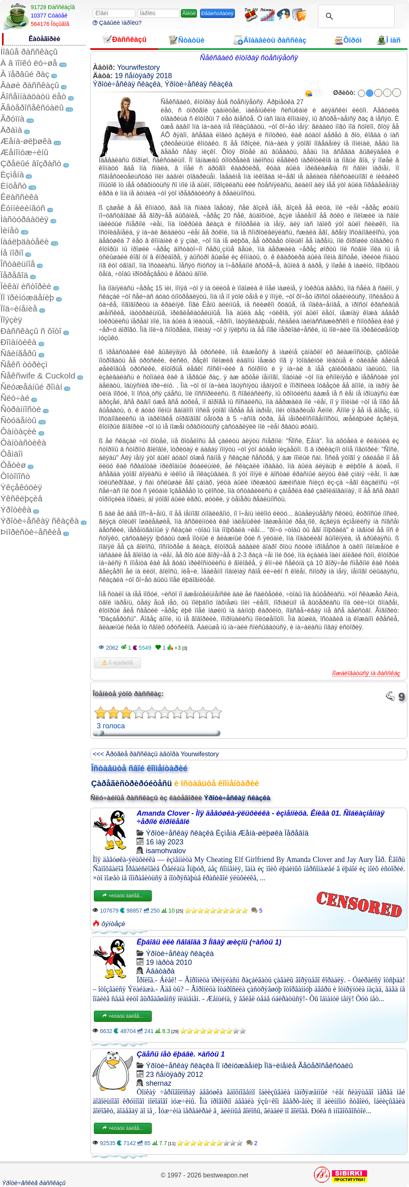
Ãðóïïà (12, 118)
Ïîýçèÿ (11, 319)
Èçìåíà (12, 174)
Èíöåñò (13, 185)
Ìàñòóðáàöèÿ (24, 219)
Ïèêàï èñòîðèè (25, 286)
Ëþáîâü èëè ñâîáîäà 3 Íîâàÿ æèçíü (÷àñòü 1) (209, 942)
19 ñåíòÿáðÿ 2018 (143, 76)
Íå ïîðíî (12, 252)
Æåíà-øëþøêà (26, 141)
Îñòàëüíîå (17, 263)
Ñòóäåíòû (18, 420)
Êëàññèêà (19, 196)
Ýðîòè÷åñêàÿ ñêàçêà (39, 520)
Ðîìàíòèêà (18, 342)
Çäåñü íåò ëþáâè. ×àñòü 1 (181, 1054)
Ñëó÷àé (15, 397)
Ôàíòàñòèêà (23, 442)
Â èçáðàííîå (117, 663)
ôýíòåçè (113, 924)
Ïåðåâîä (14, 275)
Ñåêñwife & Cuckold (37, 375)
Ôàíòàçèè (18, 431)
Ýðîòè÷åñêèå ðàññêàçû (34, 1182)
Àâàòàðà (160, 971)
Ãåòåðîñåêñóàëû (32, 107)
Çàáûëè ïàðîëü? (117, 22)
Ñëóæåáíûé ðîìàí (31, 386)
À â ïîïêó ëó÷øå (28, 62)
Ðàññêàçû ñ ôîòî (31, 330)
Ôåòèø (13, 464)
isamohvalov (166, 851)
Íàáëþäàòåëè (24, 241)
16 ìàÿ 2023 (164, 842)
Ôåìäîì (11, 453)
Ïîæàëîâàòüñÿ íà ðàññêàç (366, 673)
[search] (355, 16)
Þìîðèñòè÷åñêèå (31, 531)
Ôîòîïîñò (15, 476)
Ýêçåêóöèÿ (21, 487)
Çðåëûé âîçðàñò (31, 163)
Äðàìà (11, 129)
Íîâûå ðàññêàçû (29, 51)
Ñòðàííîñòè (20, 409)
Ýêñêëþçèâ (21, 498)
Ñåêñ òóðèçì (24, 364)
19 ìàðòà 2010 (169, 962)
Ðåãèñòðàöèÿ (217, 13)
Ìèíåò (9, 230)
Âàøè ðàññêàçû (29, 85)
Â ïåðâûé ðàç (25, 74)
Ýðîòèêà (15, 509)
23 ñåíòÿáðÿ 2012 (174, 1075)
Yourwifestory (138, 67)
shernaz (158, 1083)
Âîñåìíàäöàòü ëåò (33, 96)
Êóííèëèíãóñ (22, 208)
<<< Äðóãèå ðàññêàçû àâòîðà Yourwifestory (155, 754)
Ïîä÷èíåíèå (18, 308)
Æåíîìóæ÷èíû (24, 152)
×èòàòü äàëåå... (122, 896)
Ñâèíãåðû (18, 353)
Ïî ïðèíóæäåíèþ (27, 297)
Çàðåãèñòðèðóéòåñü (131, 783)
